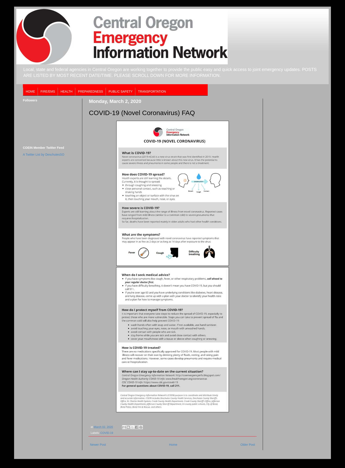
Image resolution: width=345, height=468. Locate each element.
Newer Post (98, 444)
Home (173, 444)
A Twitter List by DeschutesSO (43, 154)
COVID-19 (106, 432)
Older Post (247, 444)
